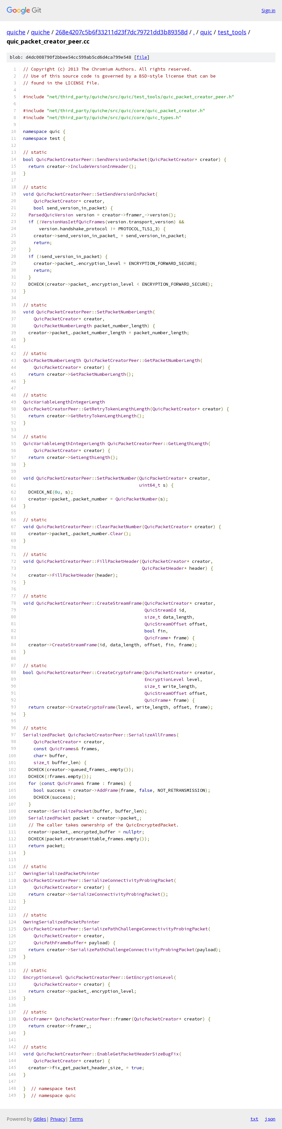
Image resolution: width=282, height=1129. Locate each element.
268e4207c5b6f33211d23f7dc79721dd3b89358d (121, 32)
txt (254, 1119)
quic (206, 32)
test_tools (232, 32)
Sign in (268, 10)
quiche (16, 32)
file (142, 57)
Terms (76, 1119)
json (270, 1119)
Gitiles (39, 1119)
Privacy (57, 1119)
